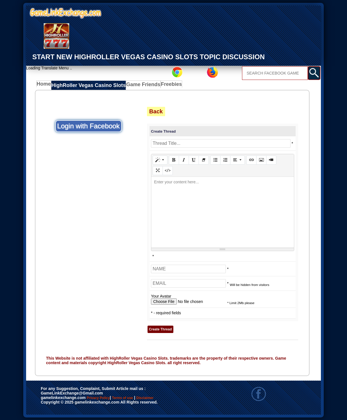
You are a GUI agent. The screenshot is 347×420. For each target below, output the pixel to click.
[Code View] (168, 170)
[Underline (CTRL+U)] (194, 159)
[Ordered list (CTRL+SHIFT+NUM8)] (225, 159)
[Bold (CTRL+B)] (174, 159)
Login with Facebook (88, 126)
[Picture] (261, 159)
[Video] (271, 159)
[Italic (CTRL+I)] (184, 159)
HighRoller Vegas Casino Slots (86, 85)
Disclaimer (54, 404)
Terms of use (139, 398)
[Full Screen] (158, 170)
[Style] (160, 159)
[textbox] (222, 212)
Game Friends (134, 85)
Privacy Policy (104, 398)
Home (45, 85)
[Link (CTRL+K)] (251, 159)
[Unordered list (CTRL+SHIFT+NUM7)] (215, 159)
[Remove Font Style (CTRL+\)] (204, 159)
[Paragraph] (237, 159)
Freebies (161, 85)
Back (156, 111)
